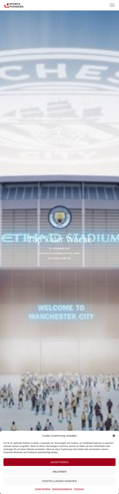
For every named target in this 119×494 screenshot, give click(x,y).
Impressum (79, 489)
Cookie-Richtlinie (42, 489)
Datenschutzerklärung (62, 489)
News (76, 253)
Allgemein (57, 253)
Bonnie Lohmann (61, 258)
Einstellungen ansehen (59, 481)
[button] (114, 435)
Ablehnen (60, 471)
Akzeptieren (59, 462)
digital (68, 253)
